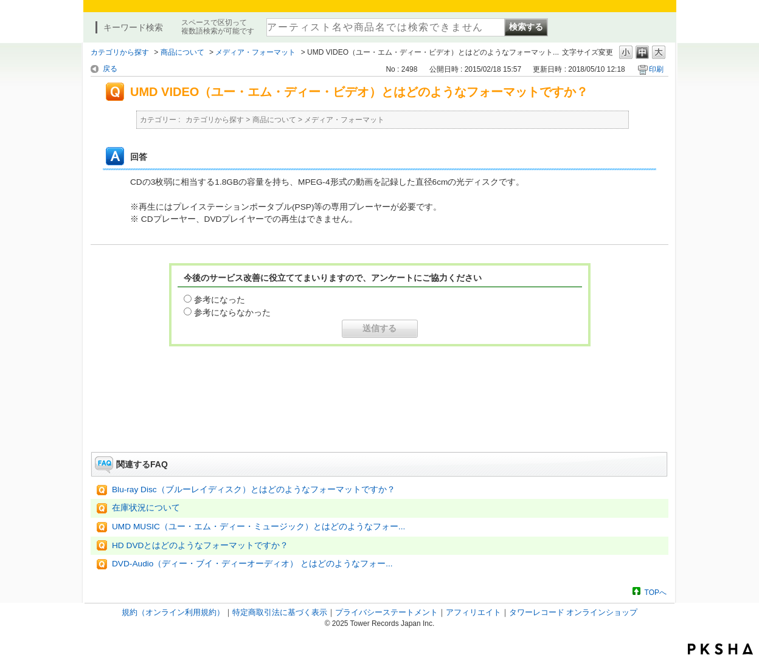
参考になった (219, 299)
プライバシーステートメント (386, 612)
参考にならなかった (232, 312)
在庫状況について (146, 507)
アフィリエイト (473, 612)
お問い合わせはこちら (379, 418)
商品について (182, 52)
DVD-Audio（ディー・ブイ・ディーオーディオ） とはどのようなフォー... (252, 563)
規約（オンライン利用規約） (173, 612)
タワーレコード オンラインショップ (573, 612)
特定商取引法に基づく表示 (279, 612)
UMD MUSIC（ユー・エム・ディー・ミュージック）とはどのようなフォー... (258, 526)
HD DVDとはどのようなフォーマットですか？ (200, 545)
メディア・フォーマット (255, 52)
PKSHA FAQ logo (720, 649)
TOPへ (656, 592)
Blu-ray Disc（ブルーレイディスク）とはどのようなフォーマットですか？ (253, 489)
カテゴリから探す (120, 52)
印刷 (656, 69)
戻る (110, 68)
